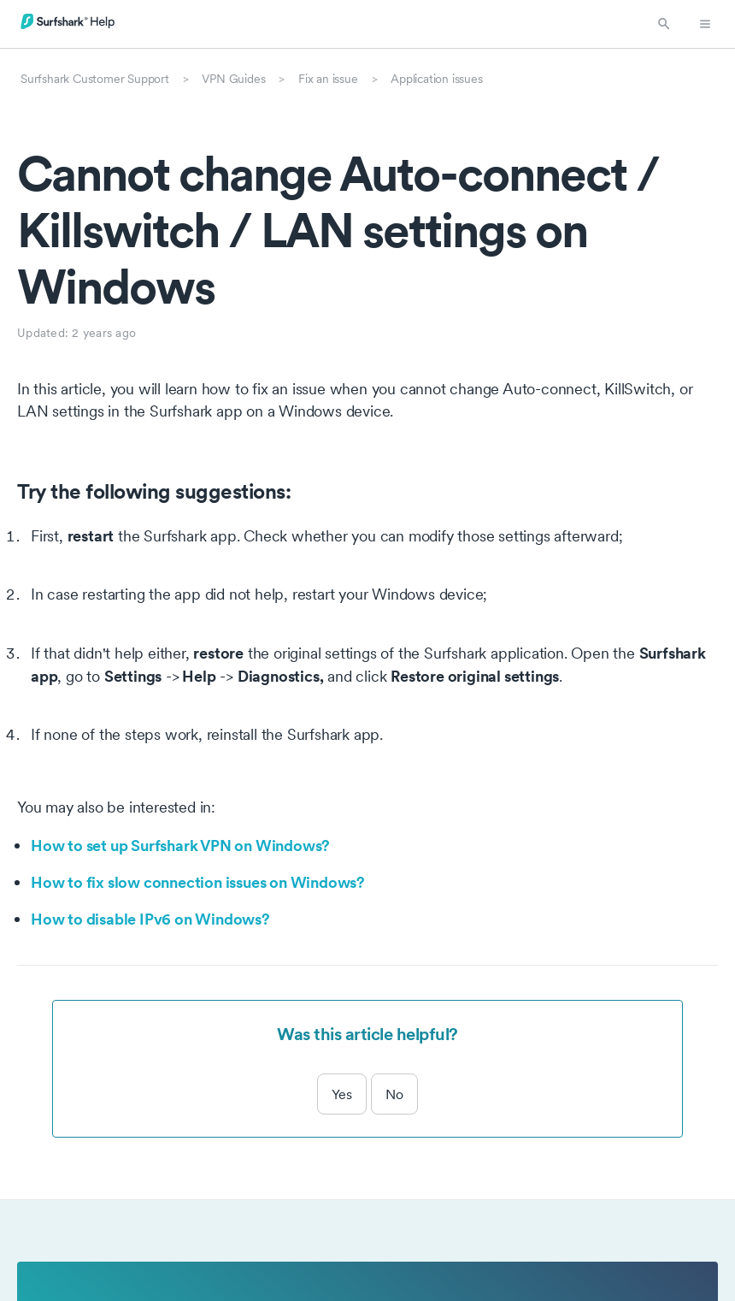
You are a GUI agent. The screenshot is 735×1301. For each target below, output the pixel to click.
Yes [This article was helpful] (342, 1094)
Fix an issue (328, 78)
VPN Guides (233, 78)
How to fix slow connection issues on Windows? (198, 882)
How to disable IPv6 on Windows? (150, 918)
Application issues (436, 78)
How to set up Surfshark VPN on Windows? (180, 845)
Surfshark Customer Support (95, 78)
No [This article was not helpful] (394, 1094)
